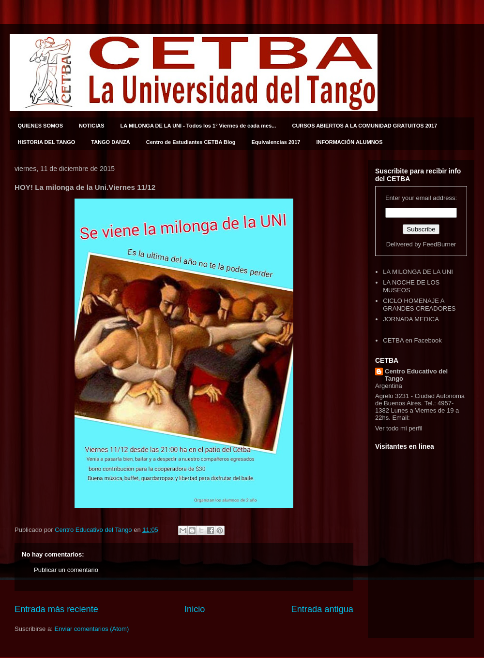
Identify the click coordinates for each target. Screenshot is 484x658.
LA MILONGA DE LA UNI (418, 271)
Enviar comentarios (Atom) (91, 628)
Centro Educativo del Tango (416, 375)
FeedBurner (439, 244)
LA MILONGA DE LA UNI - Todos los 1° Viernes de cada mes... (198, 126)
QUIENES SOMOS (40, 126)
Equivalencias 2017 (276, 142)
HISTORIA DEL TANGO (47, 142)
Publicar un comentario (66, 569)
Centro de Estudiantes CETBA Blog (191, 142)
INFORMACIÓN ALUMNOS (349, 142)
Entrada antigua (322, 609)
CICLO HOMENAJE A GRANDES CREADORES (419, 304)
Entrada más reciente (56, 609)
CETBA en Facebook (412, 340)
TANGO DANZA (110, 142)
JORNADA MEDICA (411, 319)
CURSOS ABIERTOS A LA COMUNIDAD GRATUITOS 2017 (364, 126)
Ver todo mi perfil (399, 428)
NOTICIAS (92, 126)
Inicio (194, 609)
